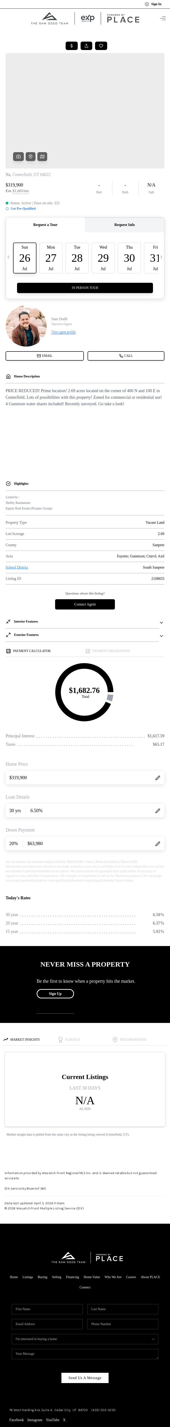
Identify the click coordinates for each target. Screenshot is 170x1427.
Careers (131, 1240)
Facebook (16, 1383)
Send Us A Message (84, 1341)
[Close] (159, 1385)
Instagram (34, 1383)
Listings (27, 1240)
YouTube (52, 1383)
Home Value (92, 1240)
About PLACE (150, 1240)
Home (14, 1240)
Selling (56, 1240)
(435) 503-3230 (103, 1373)
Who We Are (113, 1240)
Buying (42, 1240)
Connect (85, 1250)
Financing (72, 1240)
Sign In (153, 4)
